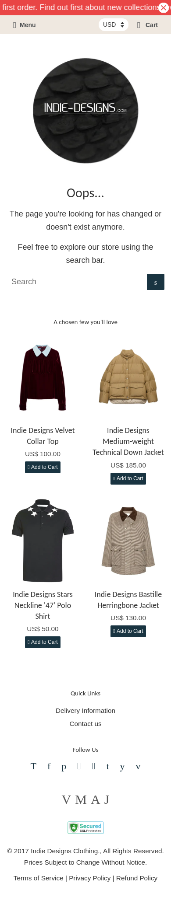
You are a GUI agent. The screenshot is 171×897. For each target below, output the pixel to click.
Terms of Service (39, 878)
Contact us (85, 723)
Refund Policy (136, 878)
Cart (147, 25)
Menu (24, 25)
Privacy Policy (89, 878)
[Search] (77, 282)
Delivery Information (85, 710)
